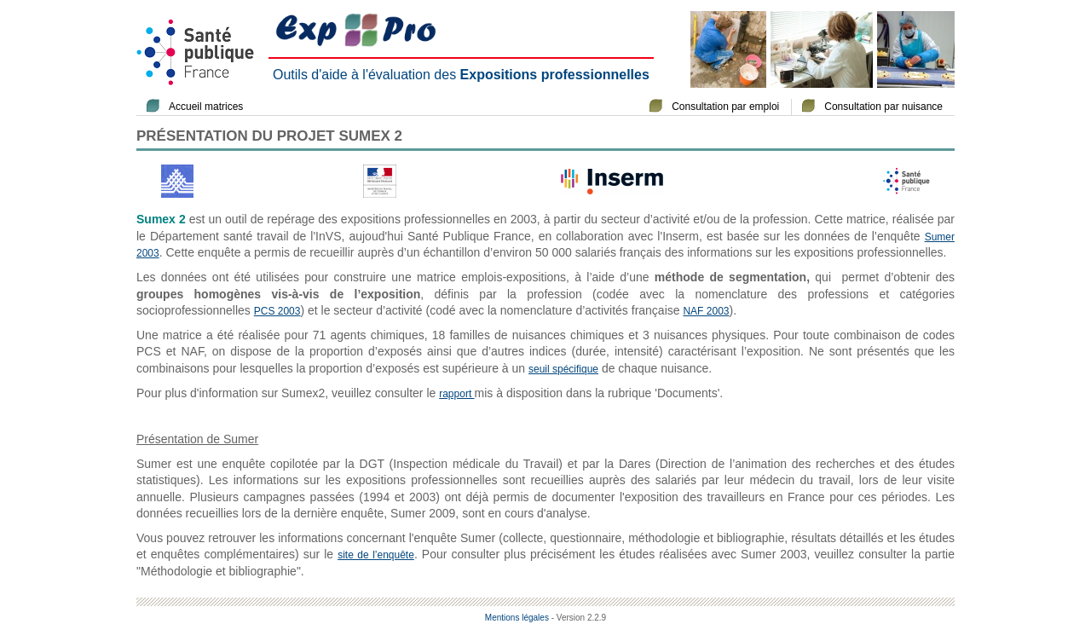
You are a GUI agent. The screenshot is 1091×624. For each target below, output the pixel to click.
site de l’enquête (376, 555)
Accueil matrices (206, 107)
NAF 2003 (706, 311)
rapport (456, 394)
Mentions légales (517, 617)
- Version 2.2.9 (578, 617)
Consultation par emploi (725, 107)
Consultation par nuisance (883, 107)
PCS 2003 (277, 311)
